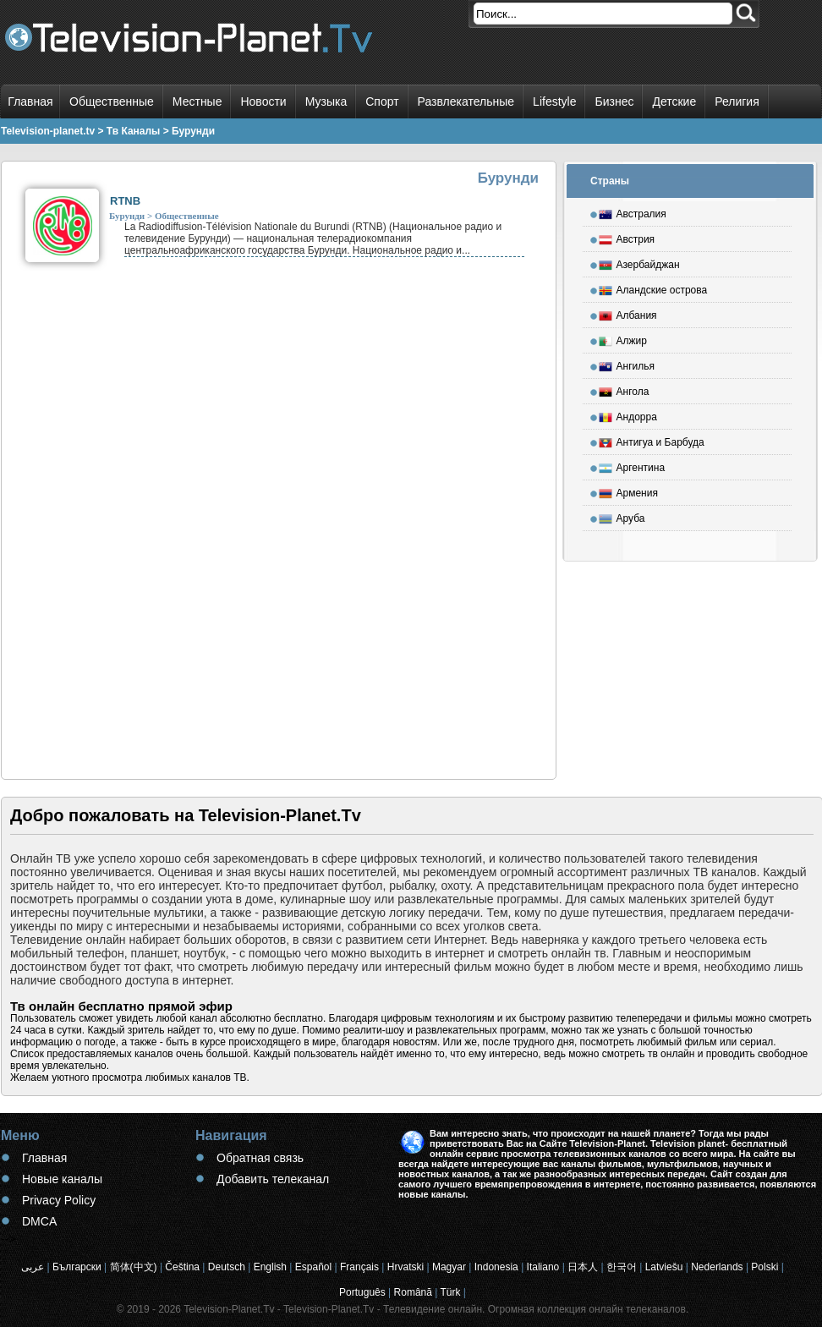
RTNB (125, 201)
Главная (30, 101)
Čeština (182, 1267)
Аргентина (632, 465)
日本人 (582, 1267)
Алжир (623, 338)
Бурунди (127, 216)
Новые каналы (62, 1179)
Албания (628, 313)
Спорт (381, 101)
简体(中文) (133, 1267)
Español (313, 1267)
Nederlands (717, 1267)
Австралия (632, 211)
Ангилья (627, 364)
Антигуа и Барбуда (651, 440)
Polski (764, 1267)
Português (362, 1292)
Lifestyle (554, 101)
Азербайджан (639, 262)
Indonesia (496, 1267)
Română (413, 1292)
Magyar (449, 1267)
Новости (263, 101)
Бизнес (614, 101)
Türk (450, 1292)
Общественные (111, 101)
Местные (197, 101)
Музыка (326, 101)
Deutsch (226, 1267)
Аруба (622, 516)
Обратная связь (260, 1158)
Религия (737, 101)
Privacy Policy (59, 1200)
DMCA (39, 1221)
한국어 (621, 1267)
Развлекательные (466, 101)
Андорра (628, 414)
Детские (674, 101)
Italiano (543, 1267)
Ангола (624, 389)
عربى (32, 1267)
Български (76, 1267)
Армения (628, 490)
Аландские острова (653, 287)
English (270, 1267)
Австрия (627, 237)
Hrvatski (405, 1267)
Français (359, 1267)
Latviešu (664, 1267)
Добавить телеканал (272, 1179)
